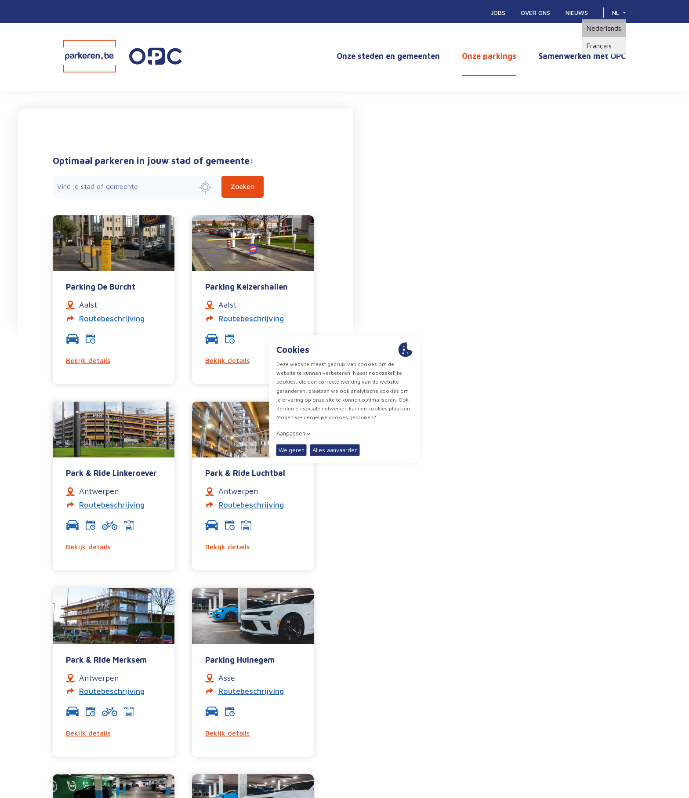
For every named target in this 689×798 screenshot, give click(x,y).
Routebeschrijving (112, 318)
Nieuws (577, 12)
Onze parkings (489, 56)
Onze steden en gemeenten (388, 56)
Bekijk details (88, 360)
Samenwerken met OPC (582, 56)
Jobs (498, 12)
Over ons (535, 12)
